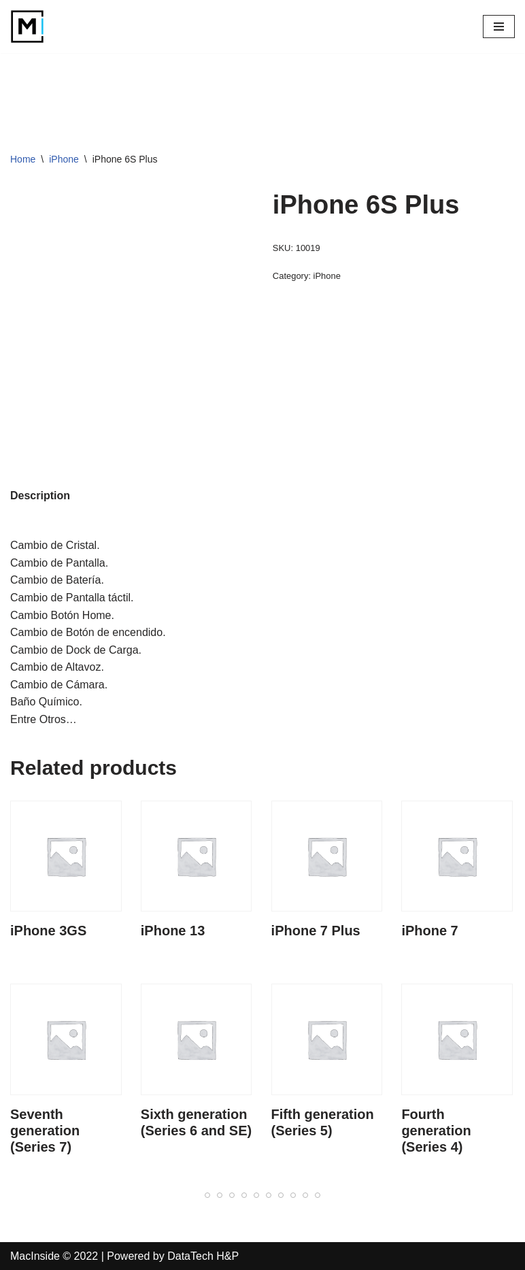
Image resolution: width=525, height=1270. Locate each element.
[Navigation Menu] (499, 26)
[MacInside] (27, 27)
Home (22, 159)
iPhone (64, 159)
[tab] (40, 496)
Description (40, 495)
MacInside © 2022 (54, 1256)
